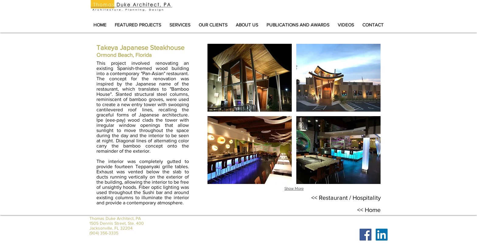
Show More (294, 188)
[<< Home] (369, 210)
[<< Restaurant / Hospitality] (346, 198)
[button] (249, 78)
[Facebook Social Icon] (365, 235)
